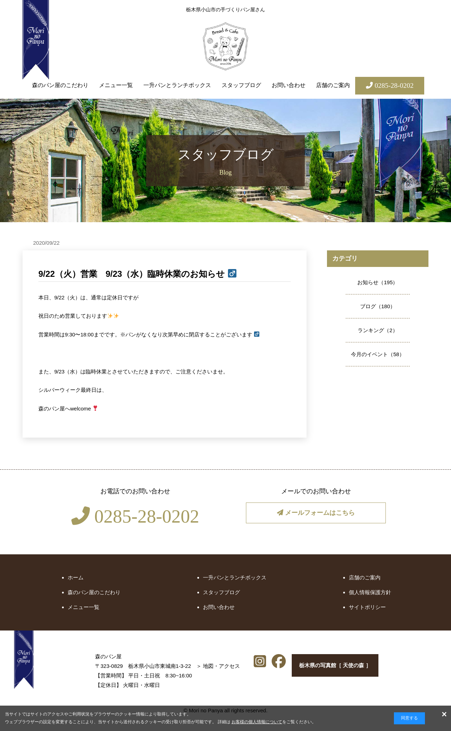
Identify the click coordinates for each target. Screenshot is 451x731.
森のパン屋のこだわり (60, 85)
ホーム (76, 577)
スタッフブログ (241, 85)
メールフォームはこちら (316, 514)
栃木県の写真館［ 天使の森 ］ (332, 666)
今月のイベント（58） (377, 354)
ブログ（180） (377, 306)
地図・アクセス (171, 666)
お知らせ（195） (377, 282)
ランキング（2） (377, 330)
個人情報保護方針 (370, 592)
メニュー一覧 (116, 85)
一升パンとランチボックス (177, 85)
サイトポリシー (367, 607)
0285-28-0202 (135, 516)
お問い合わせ (288, 85)
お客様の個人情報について (256, 721)
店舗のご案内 (333, 85)
